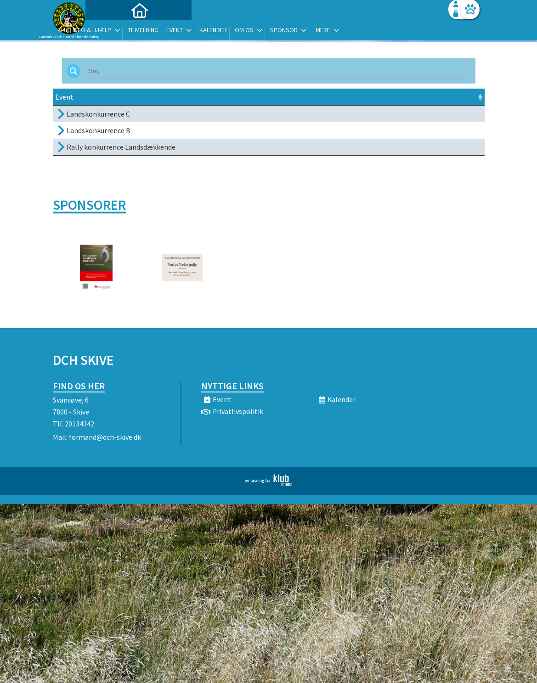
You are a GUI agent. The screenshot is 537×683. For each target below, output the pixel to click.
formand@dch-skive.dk (105, 437)
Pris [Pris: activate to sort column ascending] (374, 96)
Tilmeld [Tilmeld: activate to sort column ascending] (413, 96)
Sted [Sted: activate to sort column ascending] (278, 96)
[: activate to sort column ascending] (465, 97)
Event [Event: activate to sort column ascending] (64, 96)
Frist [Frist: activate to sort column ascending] (246, 96)
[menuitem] (110, 31)
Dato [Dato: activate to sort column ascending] (188, 96)
